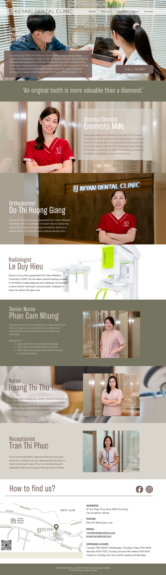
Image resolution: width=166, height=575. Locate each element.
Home (92, 11)
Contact (149, 11)
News (135, 11)
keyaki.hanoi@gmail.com (98, 536)
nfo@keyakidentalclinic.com (101, 532)
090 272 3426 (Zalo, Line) (99, 522)
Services (122, 11)
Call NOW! (135, 69)
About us (106, 11)
